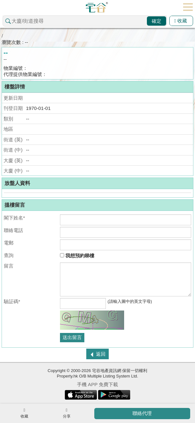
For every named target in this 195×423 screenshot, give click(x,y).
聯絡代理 (142, 413)
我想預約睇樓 (77, 255)
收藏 (180, 20)
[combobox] (85, 21)
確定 (156, 21)
